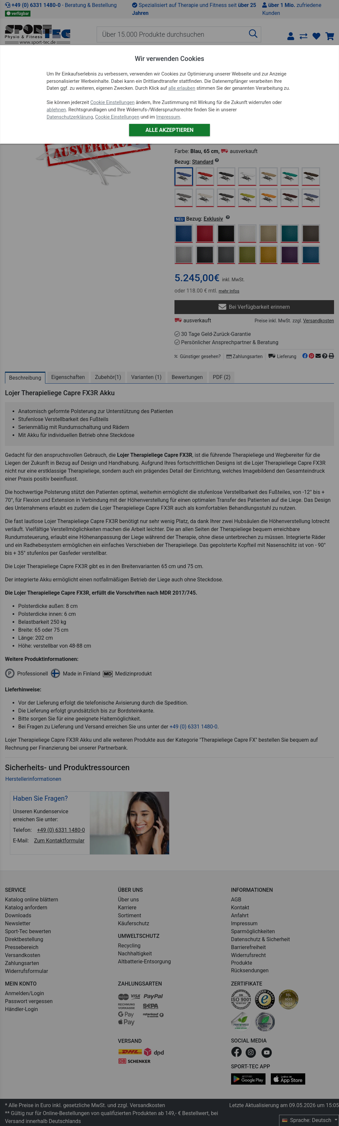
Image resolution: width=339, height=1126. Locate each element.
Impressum (168, 117)
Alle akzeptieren (169, 130)
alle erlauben (181, 88)
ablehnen (56, 110)
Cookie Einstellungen (112, 102)
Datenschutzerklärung (70, 117)
